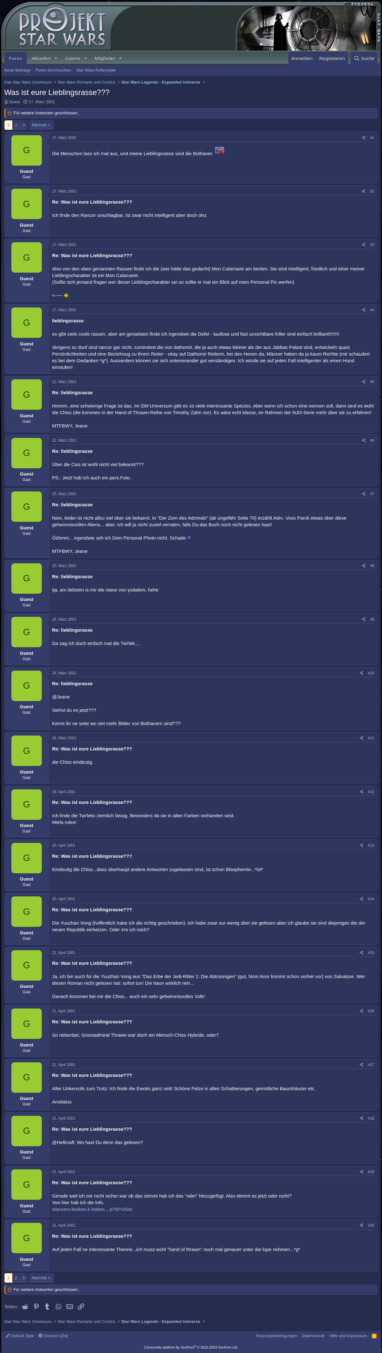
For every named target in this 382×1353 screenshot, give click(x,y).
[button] (56, 58)
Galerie (72, 58)
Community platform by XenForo (191, 1347)
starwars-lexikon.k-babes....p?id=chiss (92, 1209)
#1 (372, 138)
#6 (372, 440)
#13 (371, 845)
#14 (371, 899)
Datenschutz (313, 1335)
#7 (372, 494)
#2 (372, 191)
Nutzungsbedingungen (276, 1335)
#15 (371, 953)
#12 (371, 792)
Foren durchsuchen (53, 70)
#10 (371, 673)
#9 (372, 619)
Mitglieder (105, 58)
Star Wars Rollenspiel (96, 70)
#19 (371, 1172)
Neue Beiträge (17, 70)
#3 (372, 245)
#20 (371, 1225)
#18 (371, 1118)
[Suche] (364, 58)
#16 (371, 1011)
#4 (372, 310)
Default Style (20, 1335)
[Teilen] (364, 138)
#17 (371, 1065)
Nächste (39, 125)
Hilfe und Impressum (348, 1335)
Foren (15, 58)
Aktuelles (41, 58)
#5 (372, 382)
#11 (371, 738)
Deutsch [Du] (53, 1335)
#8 (372, 566)
